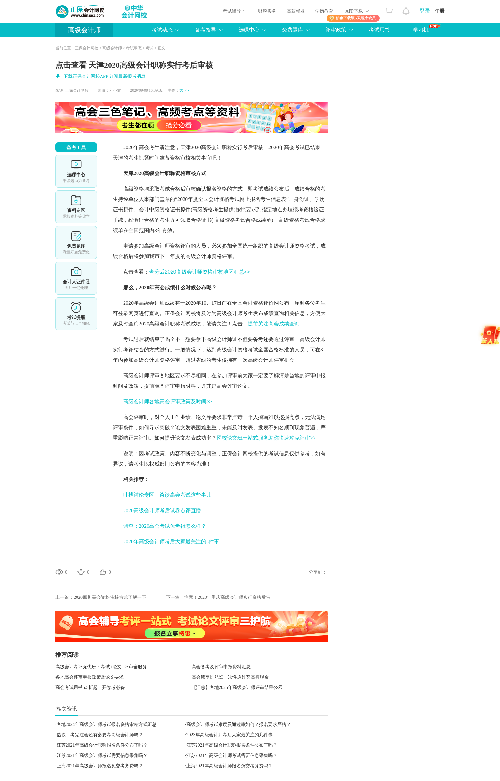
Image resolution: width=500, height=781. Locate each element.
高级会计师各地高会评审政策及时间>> (167, 401)
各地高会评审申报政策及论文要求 (89, 677)
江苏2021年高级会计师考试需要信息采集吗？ (102, 755)
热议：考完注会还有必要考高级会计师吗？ (100, 734)
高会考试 (294, 147)
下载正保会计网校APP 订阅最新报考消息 (105, 76)
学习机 (427, 28)
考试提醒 (76, 314)
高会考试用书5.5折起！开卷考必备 (90, 687)
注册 (439, 11)
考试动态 (162, 29)
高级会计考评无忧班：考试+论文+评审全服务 (101, 666)
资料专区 (76, 207)
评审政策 (336, 29)
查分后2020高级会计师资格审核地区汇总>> (199, 272)
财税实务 (267, 11)
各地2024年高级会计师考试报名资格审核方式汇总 (107, 724)
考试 (149, 48)
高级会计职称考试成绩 (175, 323)
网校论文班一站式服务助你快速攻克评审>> (266, 438)
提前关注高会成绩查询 (274, 323)
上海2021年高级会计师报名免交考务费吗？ (100, 765)
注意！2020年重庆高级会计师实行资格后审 (227, 597)
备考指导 (205, 29)
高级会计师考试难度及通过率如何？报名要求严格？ (238, 724)
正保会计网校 (86, 48)
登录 (425, 11)
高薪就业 (296, 11)
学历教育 (324, 11)
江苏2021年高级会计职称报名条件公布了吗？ (102, 745)
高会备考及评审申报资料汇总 (221, 666)
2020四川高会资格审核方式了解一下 (110, 597)
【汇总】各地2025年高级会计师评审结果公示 (237, 687)
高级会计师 (84, 29)
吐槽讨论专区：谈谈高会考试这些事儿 (167, 495)
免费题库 (292, 29)
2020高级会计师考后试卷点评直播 (162, 510)
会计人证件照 (76, 278)
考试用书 (379, 29)
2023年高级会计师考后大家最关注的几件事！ (231, 734)
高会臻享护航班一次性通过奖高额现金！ (232, 677)
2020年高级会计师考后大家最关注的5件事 (171, 541)
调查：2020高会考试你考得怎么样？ (164, 526)
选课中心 (249, 29)
